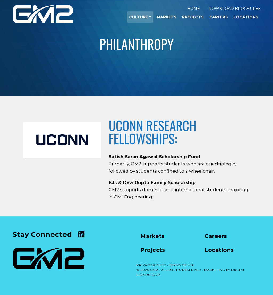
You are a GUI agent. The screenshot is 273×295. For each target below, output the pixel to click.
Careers (218, 17)
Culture (138, 17)
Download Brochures (234, 8)
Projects (193, 17)
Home (193, 8)
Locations (246, 17)
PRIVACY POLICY (151, 265)
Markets (166, 17)
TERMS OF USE (182, 265)
